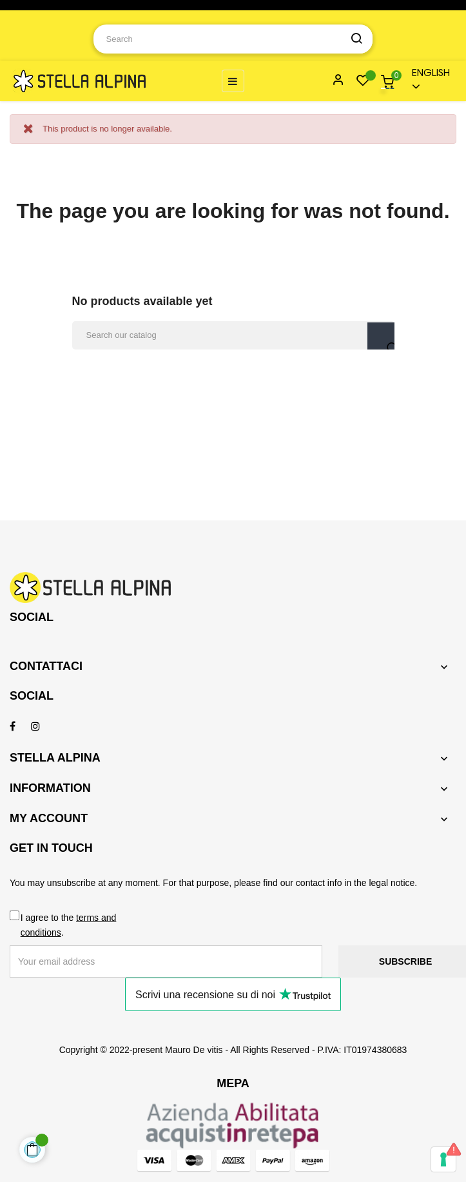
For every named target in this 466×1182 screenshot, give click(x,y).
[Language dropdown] (428, 81)
